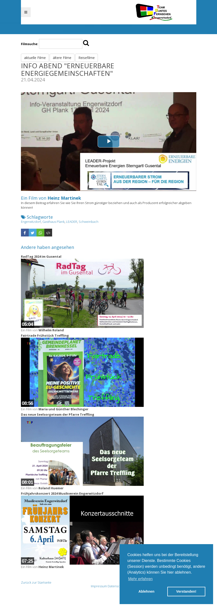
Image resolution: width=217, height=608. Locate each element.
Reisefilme (86, 57)
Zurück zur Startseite (36, 582)
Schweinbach (88, 221)
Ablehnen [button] (146, 591)
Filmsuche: (29, 44)
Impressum (99, 586)
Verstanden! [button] (186, 591)
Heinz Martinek (64, 198)
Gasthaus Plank (53, 221)
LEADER (71, 221)
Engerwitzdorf (31, 221)
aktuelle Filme (35, 57)
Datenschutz (117, 586)
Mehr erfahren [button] (140, 579)
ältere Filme (62, 57)
